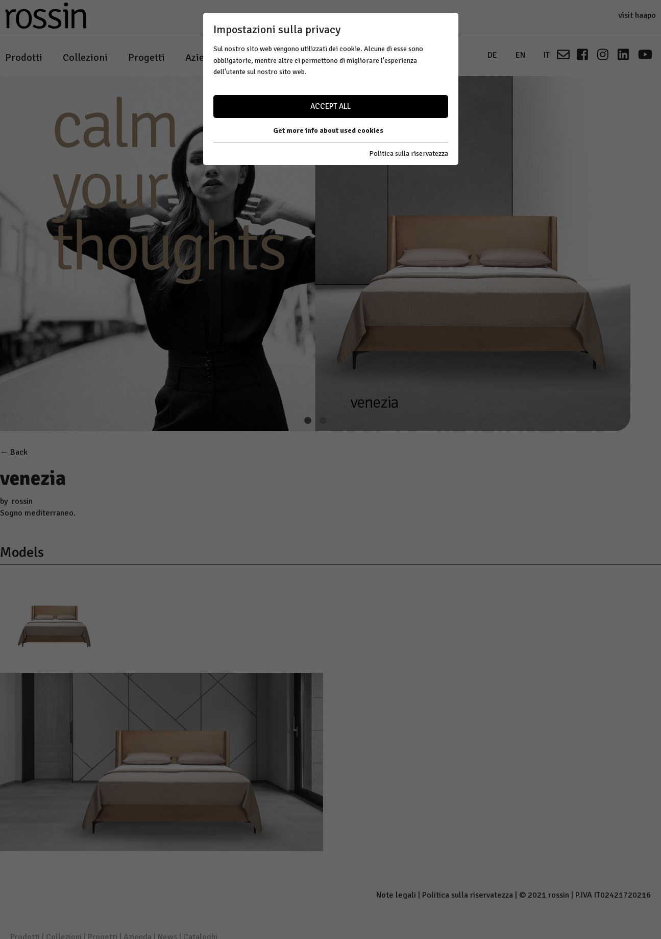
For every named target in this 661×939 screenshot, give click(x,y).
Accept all (330, 106)
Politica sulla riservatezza (408, 153)
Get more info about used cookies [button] (328, 130)
